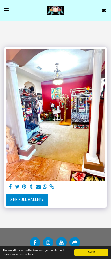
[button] (6, 10)
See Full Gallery (26, 199)
